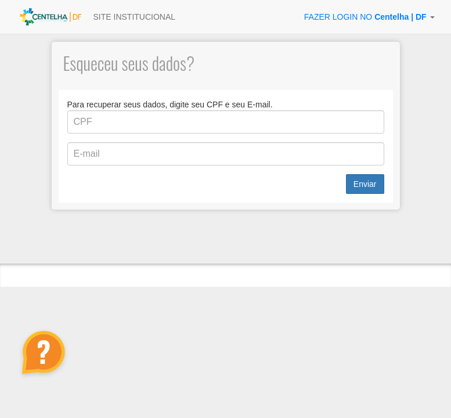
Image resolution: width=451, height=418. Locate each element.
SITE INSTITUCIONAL (134, 16)
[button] (369, 17)
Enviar (365, 184)
